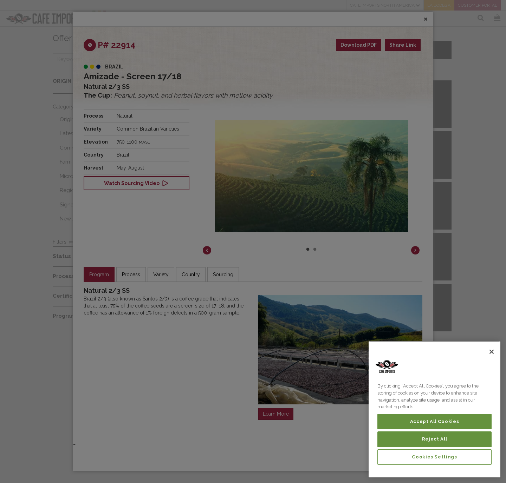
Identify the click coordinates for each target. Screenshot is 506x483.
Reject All (434, 439)
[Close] (491, 351)
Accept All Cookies (434, 421)
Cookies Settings (434, 456)
